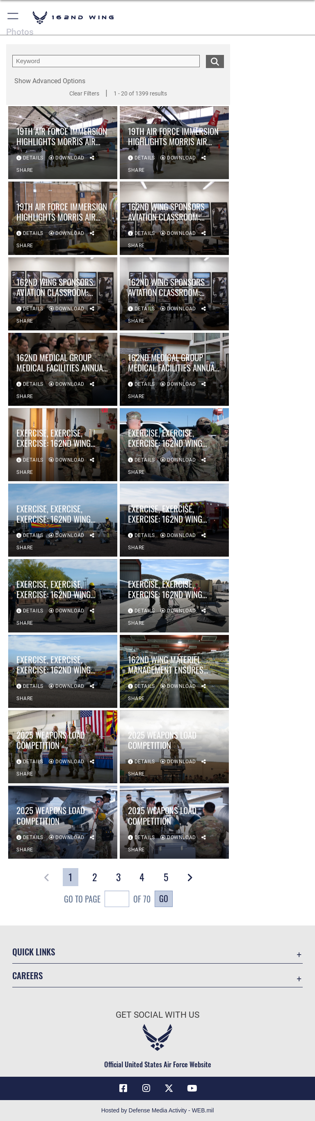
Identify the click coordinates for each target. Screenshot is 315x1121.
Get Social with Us (157, 1015)
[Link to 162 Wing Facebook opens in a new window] (123, 1088)
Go (163, 898)
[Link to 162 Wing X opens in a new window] (169, 1088)
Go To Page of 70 (107, 900)
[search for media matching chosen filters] (215, 60)
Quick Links (33, 951)
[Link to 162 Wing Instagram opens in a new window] (146, 1088)
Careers (27, 975)
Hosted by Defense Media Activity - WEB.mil (157, 1110)
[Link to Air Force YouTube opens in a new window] (192, 1088)
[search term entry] (106, 61)
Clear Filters (84, 93)
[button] (13, 17)
